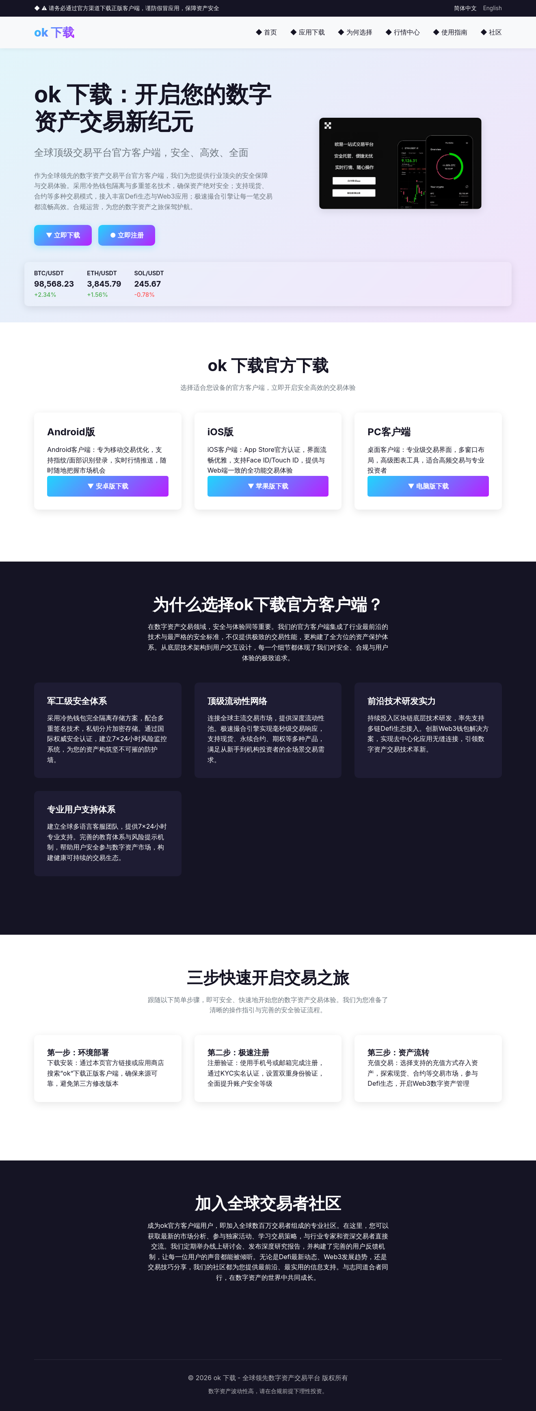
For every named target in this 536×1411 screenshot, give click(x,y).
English (492, 8)
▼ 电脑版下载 (428, 486)
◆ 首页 (266, 32)
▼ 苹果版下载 (268, 486)
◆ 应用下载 (307, 32)
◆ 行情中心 (402, 32)
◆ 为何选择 (355, 32)
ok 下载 (54, 32)
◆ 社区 (491, 32)
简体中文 (465, 8)
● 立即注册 (127, 235)
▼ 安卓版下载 (107, 486)
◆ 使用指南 (450, 32)
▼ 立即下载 (63, 235)
